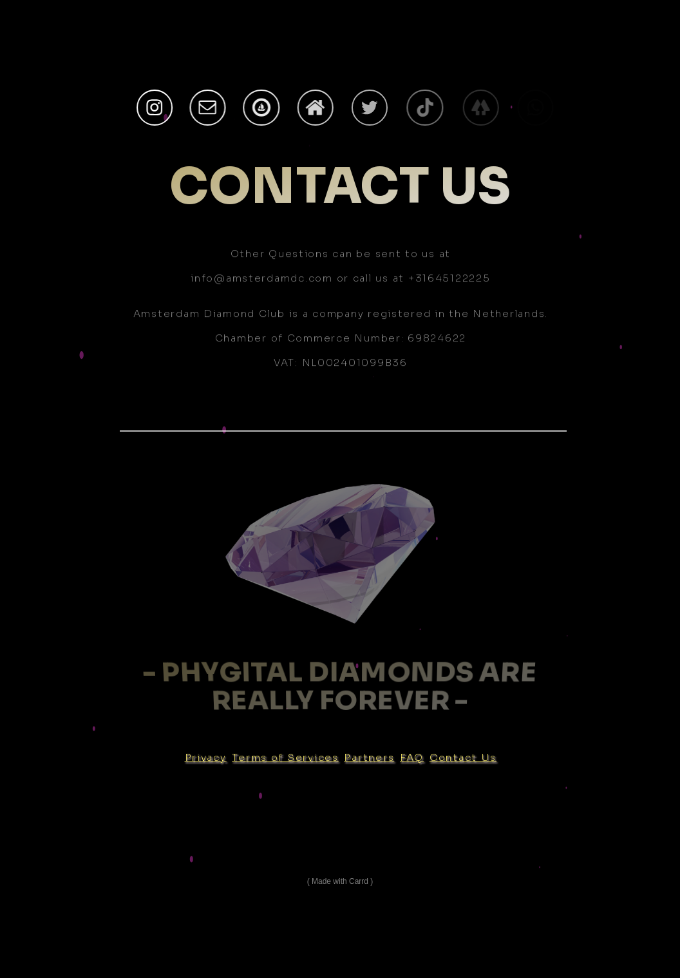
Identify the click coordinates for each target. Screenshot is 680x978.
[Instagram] (155, 108)
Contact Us (463, 757)
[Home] (317, 108)
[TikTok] (428, 108)
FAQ (412, 757)
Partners (369, 757)
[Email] (209, 108)
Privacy (206, 757)
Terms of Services (285, 757)
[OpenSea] (263, 108)
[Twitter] (373, 108)
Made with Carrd (340, 881)
